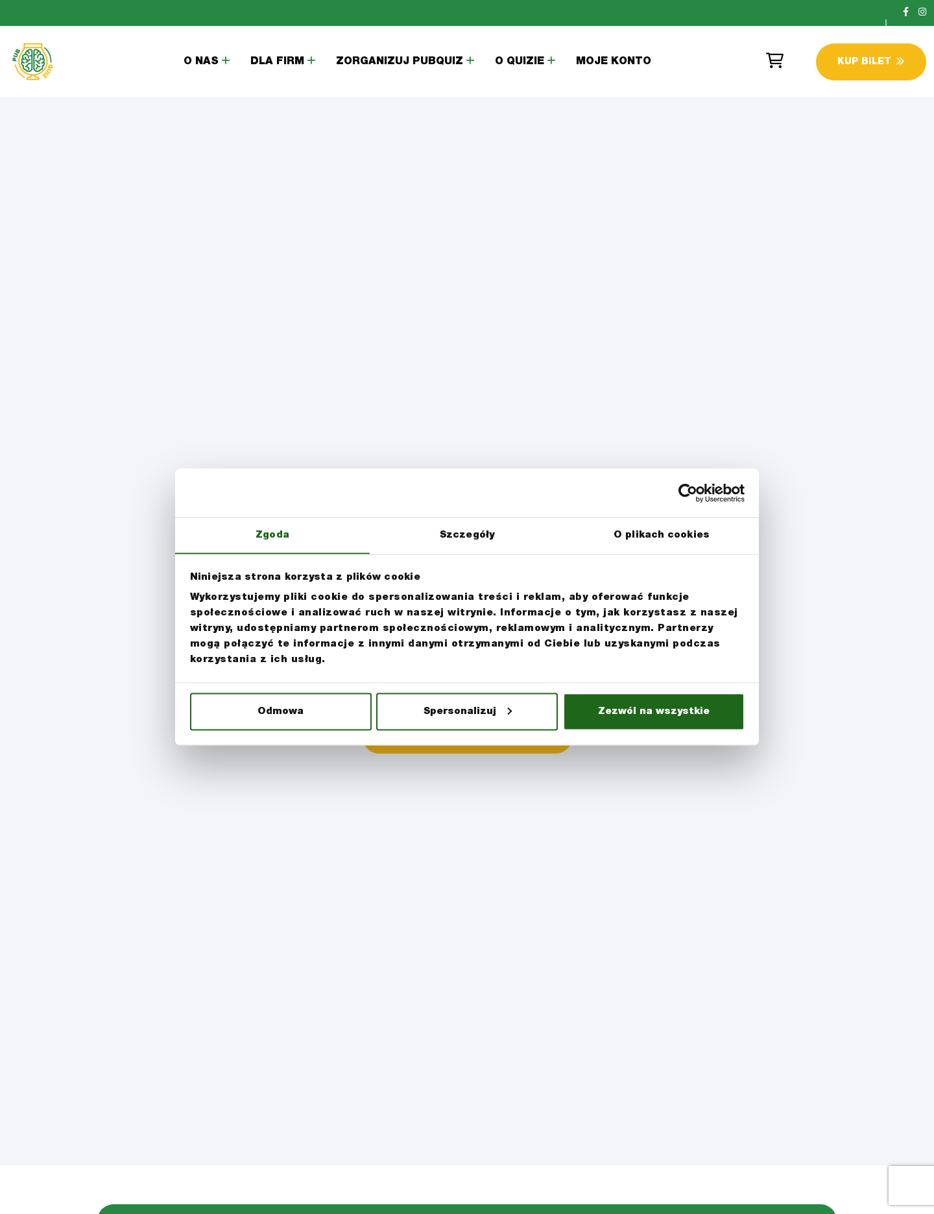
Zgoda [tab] (272, 535)
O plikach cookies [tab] (662, 535)
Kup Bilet (870, 62)
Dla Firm (277, 62)
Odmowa (280, 712)
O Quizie (519, 62)
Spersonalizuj (468, 712)
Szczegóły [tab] (467, 535)
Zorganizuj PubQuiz (399, 62)
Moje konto (613, 62)
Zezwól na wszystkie (654, 712)
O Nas (201, 62)
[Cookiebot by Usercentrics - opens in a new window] (688, 493)
